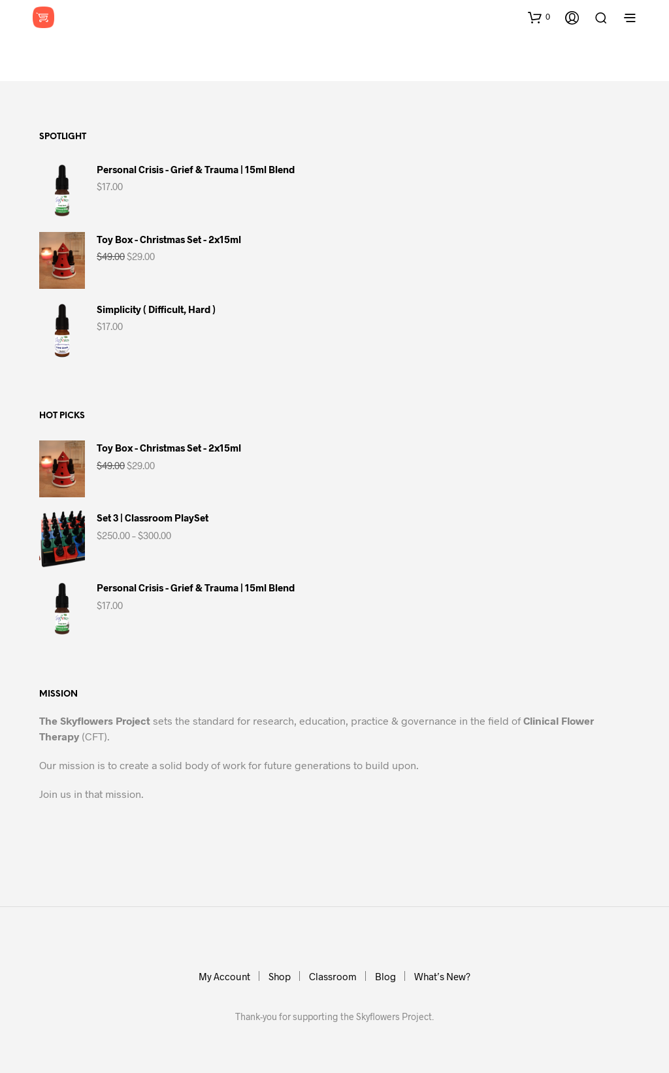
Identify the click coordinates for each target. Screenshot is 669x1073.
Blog (385, 976)
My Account (224, 976)
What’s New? (442, 976)
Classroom (333, 976)
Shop (280, 976)
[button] (539, 17)
